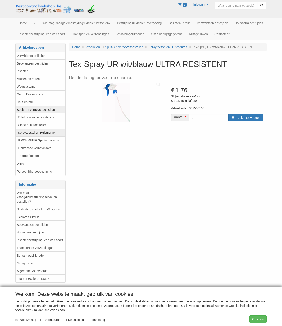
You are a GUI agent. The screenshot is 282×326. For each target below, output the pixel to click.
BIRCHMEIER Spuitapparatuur (39, 140)
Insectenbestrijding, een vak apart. (40, 240)
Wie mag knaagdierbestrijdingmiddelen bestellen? (37, 197)
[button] (201, 4)
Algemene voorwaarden (33, 271)
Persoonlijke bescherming (34, 171)
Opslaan (258, 319)
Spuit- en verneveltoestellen (36, 109)
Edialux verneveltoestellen (36, 117)
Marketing (96, 320)
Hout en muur (26, 102)
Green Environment (30, 94)
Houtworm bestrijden (31, 232)
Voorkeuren (50, 320)
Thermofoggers (28, 155)
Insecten (22, 71)
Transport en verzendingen (35, 248)
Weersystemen (27, 86)
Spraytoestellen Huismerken (37, 132)
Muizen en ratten (28, 79)
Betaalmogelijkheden (31, 255)
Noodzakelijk (26, 320)
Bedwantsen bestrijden (32, 63)
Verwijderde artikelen (31, 55)
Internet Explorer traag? (33, 278)
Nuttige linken (26, 263)
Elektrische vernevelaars (35, 148)
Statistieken (74, 320)
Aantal (179, 117)
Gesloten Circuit (28, 217)
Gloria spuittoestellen (32, 125)
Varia (20, 164)
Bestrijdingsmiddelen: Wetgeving (39, 209)
